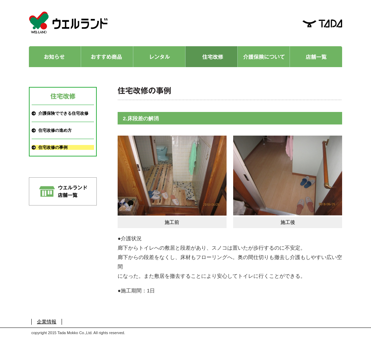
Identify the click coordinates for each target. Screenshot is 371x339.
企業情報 (46, 321)
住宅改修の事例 (53, 147)
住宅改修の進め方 (55, 130)
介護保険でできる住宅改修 (63, 113)
